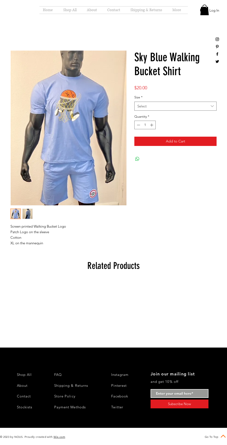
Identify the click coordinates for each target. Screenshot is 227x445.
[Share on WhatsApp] (137, 159)
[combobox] (175, 106)
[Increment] (152, 125)
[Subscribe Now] (179, 404)
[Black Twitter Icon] (217, 61)
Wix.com (59, 437)
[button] (204, 10)
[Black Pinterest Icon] (217, 46)
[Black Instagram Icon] (217, 39)
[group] (113, 305)
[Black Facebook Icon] (217, 54)
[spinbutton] (145, 125)
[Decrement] (138, 125)
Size (138, 97)
